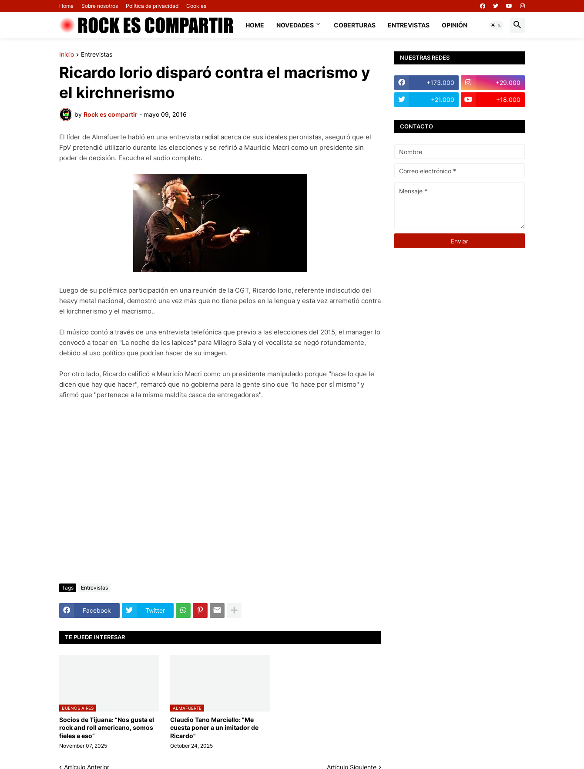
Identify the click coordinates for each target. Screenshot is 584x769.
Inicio (66, 54)
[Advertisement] (220, 512)
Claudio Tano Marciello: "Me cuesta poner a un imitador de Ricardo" (214, 727)
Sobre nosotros (99, 6)
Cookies (196, 6)
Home (66, 6)
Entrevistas (409, 25)
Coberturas (355, 25)
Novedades (295, 25)
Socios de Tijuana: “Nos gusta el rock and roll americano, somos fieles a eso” (106, 727)
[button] (496, 25)
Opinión (454, 25)
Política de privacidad (152, 6)
